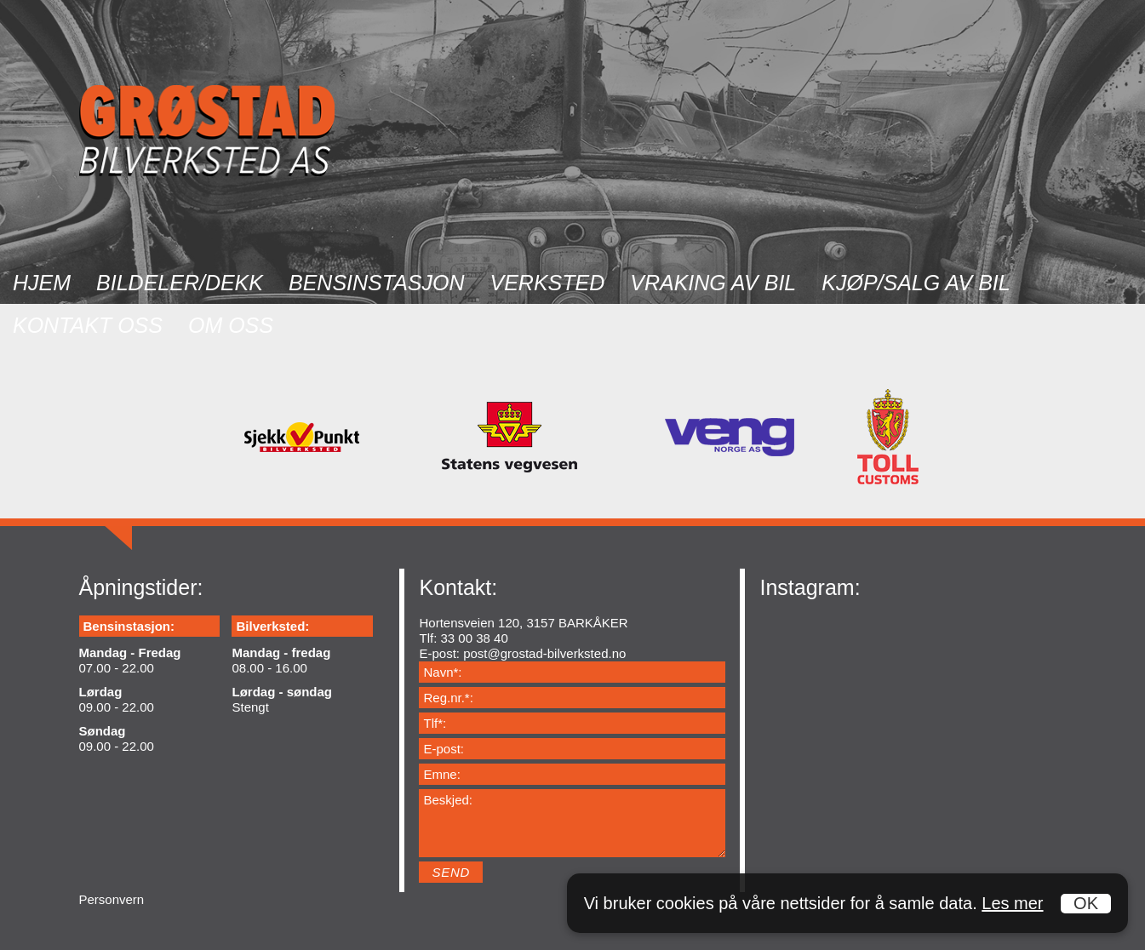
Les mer (1012, 903)
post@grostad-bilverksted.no (544, 653)
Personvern (112, 899)
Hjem (42, 283)
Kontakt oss (88, 325)
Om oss (230, 325)
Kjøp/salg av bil (916, 283)
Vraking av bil (713, 283)
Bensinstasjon (377, 283)
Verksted (547, 283)
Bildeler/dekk (179, 283)
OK (1085, 903)
